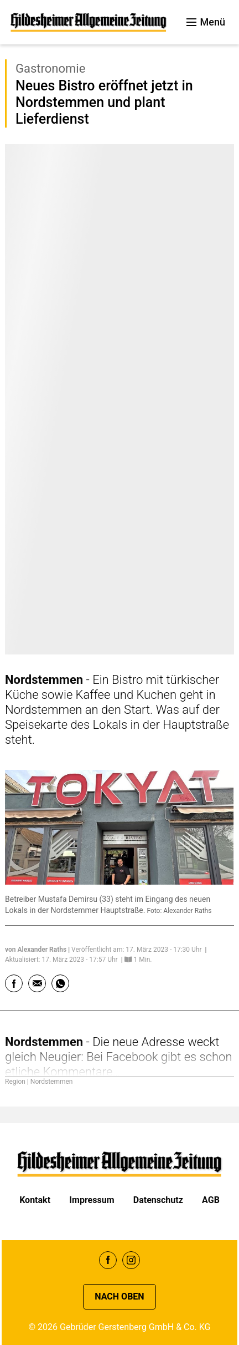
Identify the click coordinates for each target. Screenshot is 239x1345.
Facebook (108, 1260)
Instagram (131, 1260)
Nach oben (119, 1296)
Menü (205, 22)
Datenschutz (158, 1200)
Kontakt (34, 1200)
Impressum (91, 1200)
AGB (211, 1200)
